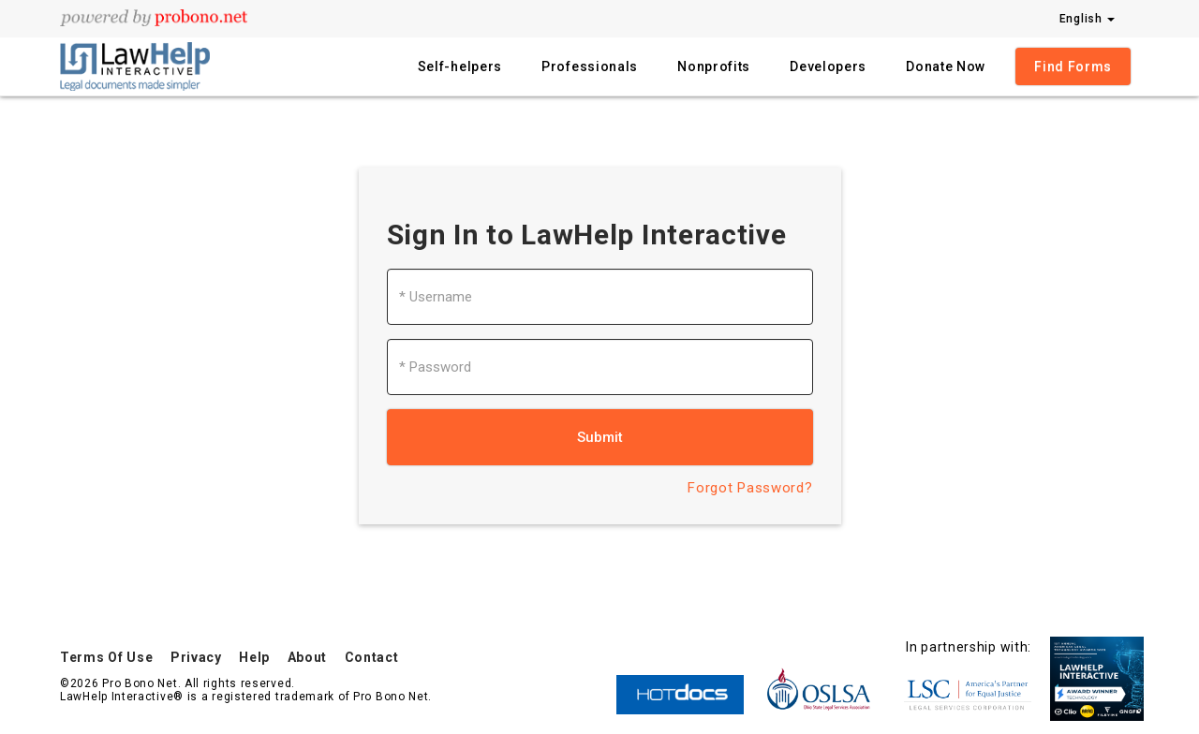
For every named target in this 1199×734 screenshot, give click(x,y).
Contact (372, 657)
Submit (600, 437)
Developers (828, 66)
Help (254, 657)
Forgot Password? (750, 487)
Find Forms (1073, 66)
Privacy (196, 657)
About (308, 657)
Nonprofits (713, 66)
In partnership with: (968, 646)
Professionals (589, 66)
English (1087, 18)
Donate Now (945, 66)
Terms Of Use (106, 657)
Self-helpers (460, 66)
